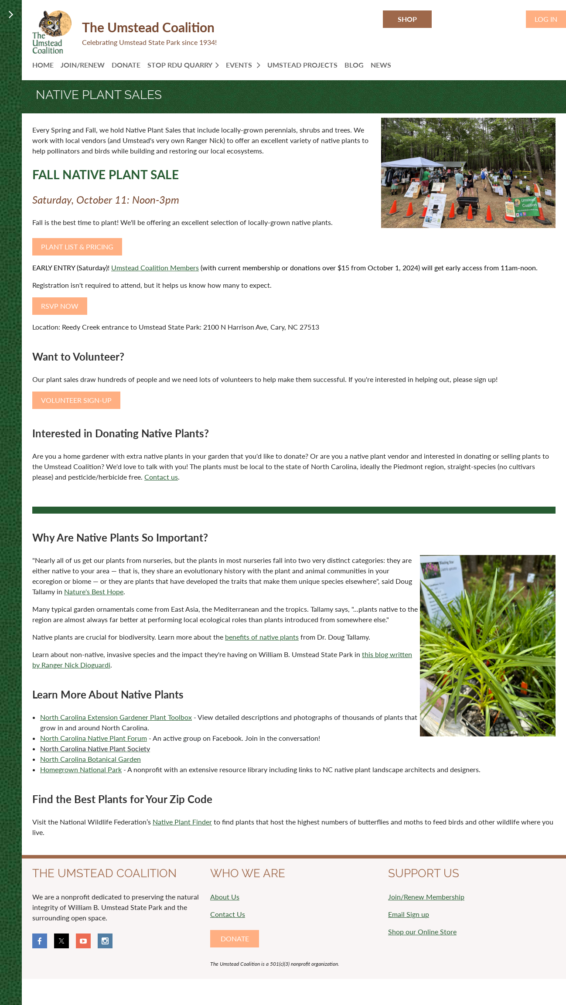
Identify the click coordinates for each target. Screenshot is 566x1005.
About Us (224, 897)
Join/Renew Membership (426, 897)
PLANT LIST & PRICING (77, 246)
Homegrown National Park (81, 769)
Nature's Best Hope (93, 591)
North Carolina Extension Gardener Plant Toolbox (116, 717)
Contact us (161, 477)
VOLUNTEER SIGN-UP (76, 400)
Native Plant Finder (182, 822)
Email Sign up (408, 914)
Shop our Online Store (422, 931)
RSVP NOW (59, 306)
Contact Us (227, 914)
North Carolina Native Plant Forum (93, 738)
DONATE (235, 938)
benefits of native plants (262, 637)
